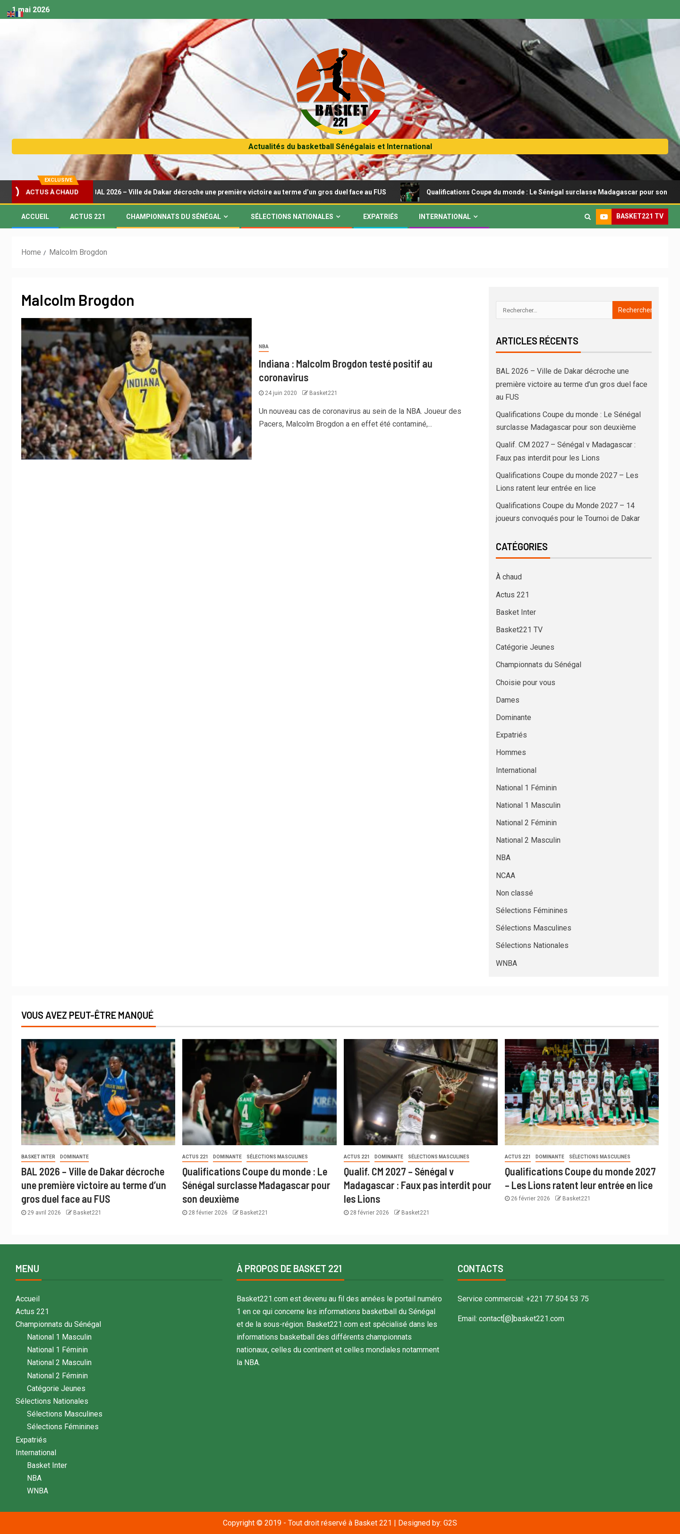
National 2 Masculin (528, 840)
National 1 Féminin (526, 787)
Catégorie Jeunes (525, 647)
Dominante (513, 717)
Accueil (35, 216)
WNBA (506, 963)
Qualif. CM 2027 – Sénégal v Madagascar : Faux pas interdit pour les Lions (417, 1185)
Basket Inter (516, 612)
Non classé (514, 893)
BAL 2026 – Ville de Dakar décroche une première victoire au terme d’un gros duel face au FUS (240, 192)
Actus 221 (87, 216)
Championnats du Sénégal (173, 216)
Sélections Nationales (292, 216)
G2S (450, 1522)
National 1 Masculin (528, 805)
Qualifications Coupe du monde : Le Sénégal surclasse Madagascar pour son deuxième (256, 1185)
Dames (507, 700)
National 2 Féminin (526, 822)
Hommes (511, 752)
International (445, 216)
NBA (264, 346)
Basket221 (323, 393)
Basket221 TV (519, 629)
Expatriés (380, 216)
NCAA (505, 875)
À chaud (509, 576)
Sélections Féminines (532, 910)
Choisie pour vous (525, 682)
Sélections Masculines (533, 927)
